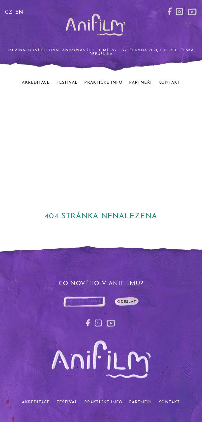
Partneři (140, 83)
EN (19, 12)
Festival (67, 83)
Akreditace (36, 83)
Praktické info (103, 83)
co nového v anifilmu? (101, 284)
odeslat (126, 302)
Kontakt (169, 83)
